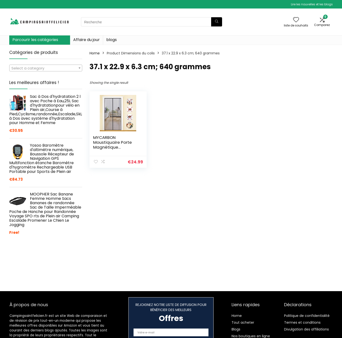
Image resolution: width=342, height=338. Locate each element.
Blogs (236, 329)
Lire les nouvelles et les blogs (312, 4)
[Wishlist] (296, 20)
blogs (111, 39)
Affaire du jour (86, 39)
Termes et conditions (302, 322)
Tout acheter (243, 322)
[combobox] (45, 68)
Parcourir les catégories (35, 39)
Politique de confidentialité (307, 315)
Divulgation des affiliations (306, 329)
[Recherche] (216, 21)
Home (95, 53)
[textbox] (45, 68)
